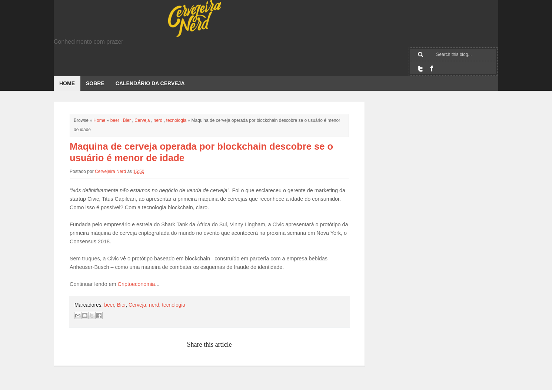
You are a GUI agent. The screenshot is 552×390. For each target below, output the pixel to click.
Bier (127, 120)
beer (114, 120)
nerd (158, 120)
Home (67, 83)
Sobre (95, 83)
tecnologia (176, 120)
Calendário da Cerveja (150, 83)
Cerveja (142, 120)
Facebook (431, 68)
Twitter (420, 68)
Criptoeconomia (136, 284)
